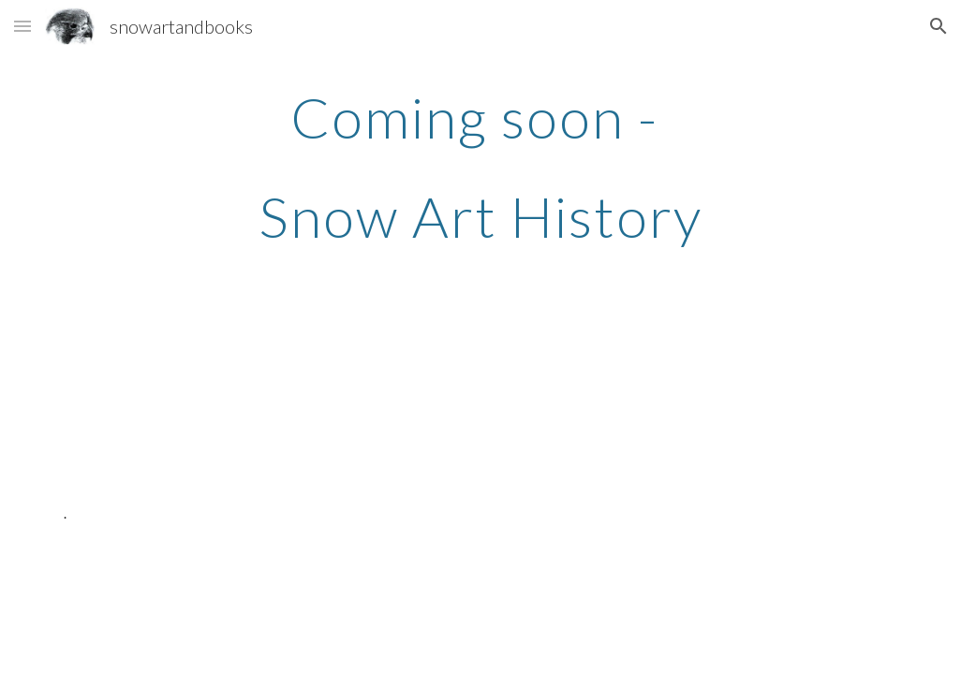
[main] (481, 167)
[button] (22, 25)
